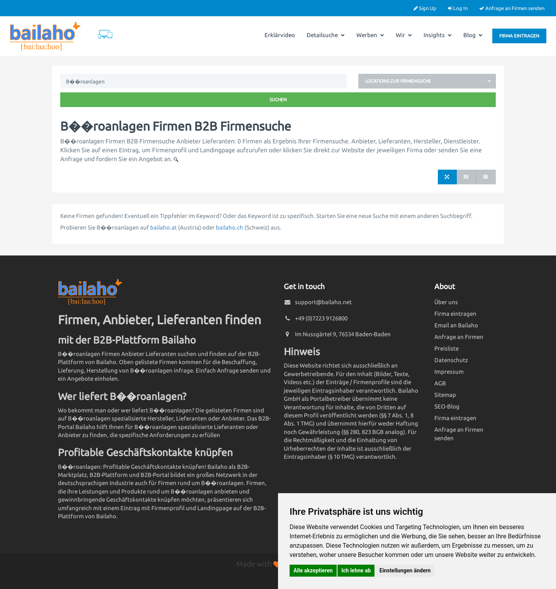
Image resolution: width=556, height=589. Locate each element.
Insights (438, 35)
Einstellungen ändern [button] (405, 570)
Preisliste (446, 348)
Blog (473, 35)
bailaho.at (163, 227)
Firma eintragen (519, 35)
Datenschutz (451, 360)
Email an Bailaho (456, 325)
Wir (404, 35)
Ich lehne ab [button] (356, 570)
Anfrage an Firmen (458, 337)
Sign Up (425, 8)
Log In (458, 8)
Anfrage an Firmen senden (511, 8)
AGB (440, 383)
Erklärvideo (279, 35)
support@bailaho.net (323, 302)
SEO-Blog (446, 406)
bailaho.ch (229, 227)
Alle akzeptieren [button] (313, 570)
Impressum (449, 371)
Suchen (278, 99)
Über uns (446, 302)
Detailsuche (326, 35)
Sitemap (445, 395)
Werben (370, 35)
